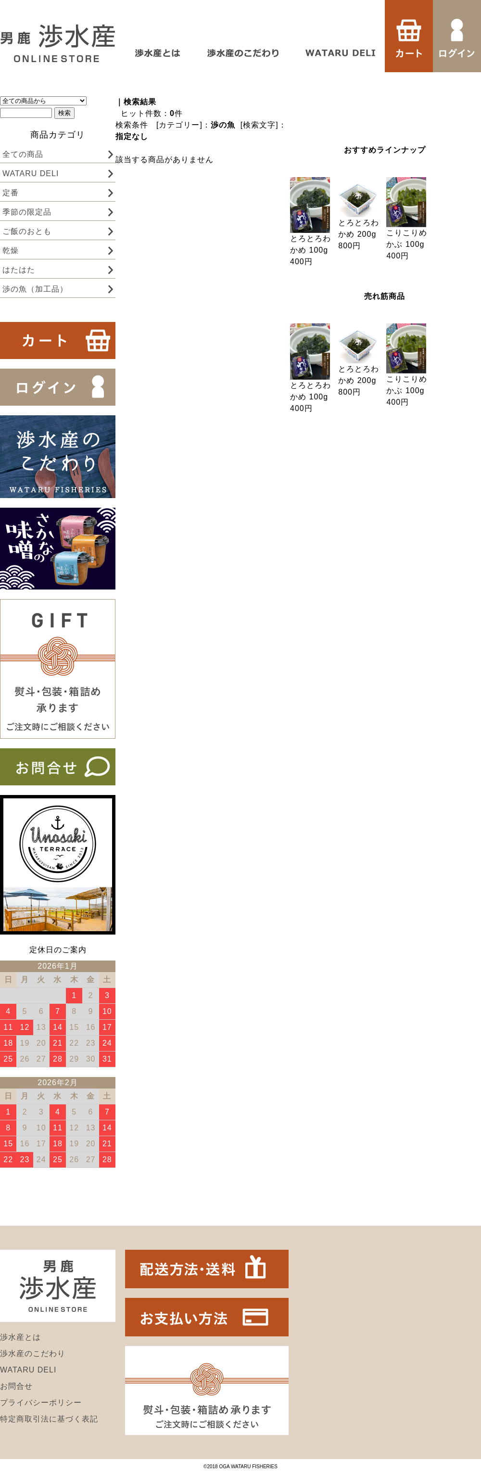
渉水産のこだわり (32, 1353)
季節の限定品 (26, 212)
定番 (10, 193)
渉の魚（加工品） (35, 289)
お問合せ (16, 1386)
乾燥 (10, 250)
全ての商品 (22, 154)
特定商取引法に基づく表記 (49, 1419)
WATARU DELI (30, 173)
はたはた (18, 270)
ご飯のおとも (26, 231)
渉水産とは (20, 1337)
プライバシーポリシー (41, 1402)
